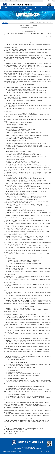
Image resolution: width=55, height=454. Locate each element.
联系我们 (31, 9)
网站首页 (6, 7)
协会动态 (20, 7)
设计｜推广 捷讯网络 (45, 451)
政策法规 (34, 7)
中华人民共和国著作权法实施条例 (11, 435)
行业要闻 (41, 7)
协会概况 (13, 7)
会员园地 (48, 7)
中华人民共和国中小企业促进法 (11, 433)
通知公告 (27, 7)
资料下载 (24, 9)
